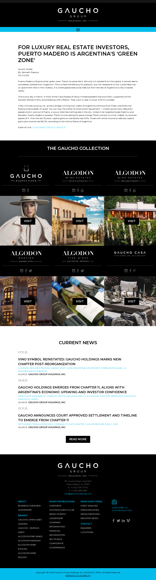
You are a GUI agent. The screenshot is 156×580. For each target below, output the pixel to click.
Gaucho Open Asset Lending (30, 521)
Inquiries (86, 528)
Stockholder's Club (61, 510)
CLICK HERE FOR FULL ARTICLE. (49, 127)
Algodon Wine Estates (27, 546)
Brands (23, 515)
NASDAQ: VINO (93, 572)
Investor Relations (62, 501)
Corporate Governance (57, 545)
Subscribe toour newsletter (122, 509)
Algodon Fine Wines (30, 536)
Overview (55, 505)
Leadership (25, 510)
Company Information (57, 524)
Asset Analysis (89, 505)
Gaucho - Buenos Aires (28, 530)
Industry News (89, 518)
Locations (87, 532)
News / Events (57, 514)
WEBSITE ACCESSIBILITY (78, 575)
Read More (78, 439)
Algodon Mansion (29, 540)
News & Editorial (91, 501)
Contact (86, 523)
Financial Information (57, 532)
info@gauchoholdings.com (78, 493)
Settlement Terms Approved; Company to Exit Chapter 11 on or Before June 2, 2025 (68, 424)
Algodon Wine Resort (27, 555)
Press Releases (90, 510)
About (22, 501)
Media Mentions (90, 514)
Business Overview (29, 505)
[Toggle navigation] (78, 29)
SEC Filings (55, 539)
